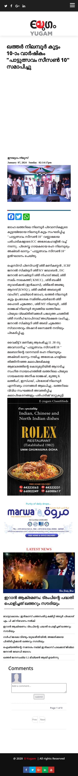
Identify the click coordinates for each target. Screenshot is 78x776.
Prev (34, 719)
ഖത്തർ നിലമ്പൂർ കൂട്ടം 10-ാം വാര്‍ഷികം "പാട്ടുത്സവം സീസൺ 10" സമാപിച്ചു (37, 56)
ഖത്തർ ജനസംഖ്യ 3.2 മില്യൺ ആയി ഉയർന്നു (30, 657)
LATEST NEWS (39, 549)
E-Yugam (30, 758)
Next (42, 719)
